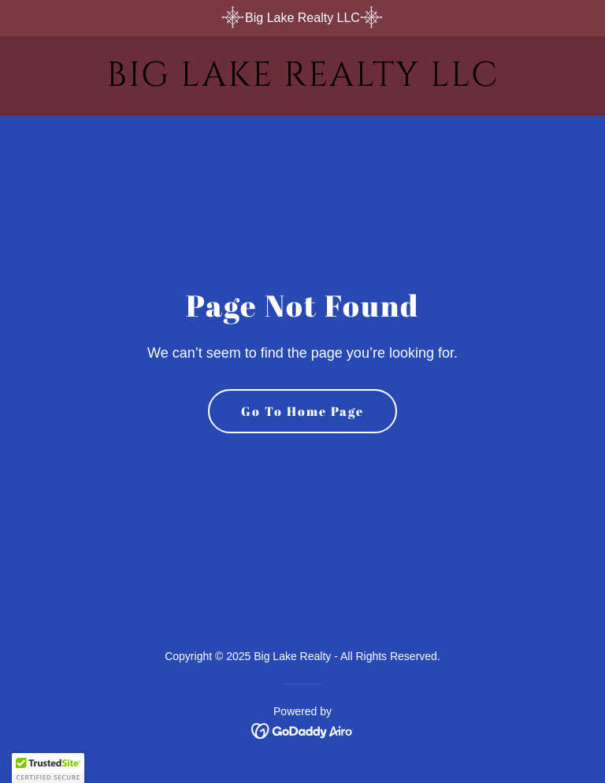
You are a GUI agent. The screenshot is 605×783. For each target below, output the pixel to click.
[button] (48, 768)
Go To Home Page (302, 411)
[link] (302, 81)
